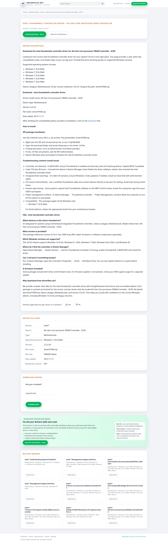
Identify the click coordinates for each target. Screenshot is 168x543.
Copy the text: (31, 393)
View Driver (30, 475)
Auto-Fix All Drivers (58, 34)
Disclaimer (24, 537)
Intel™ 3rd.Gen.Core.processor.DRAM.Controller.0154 (83, 485)
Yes (68, 305)
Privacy (31, 537)
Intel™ (46, 325)
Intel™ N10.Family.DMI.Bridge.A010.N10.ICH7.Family (125, 485)
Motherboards (34, 12)
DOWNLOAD (33, 404)
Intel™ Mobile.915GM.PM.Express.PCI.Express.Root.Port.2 (83, 510)
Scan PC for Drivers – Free (35, 442)
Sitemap (53, 537)
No (78, 305)
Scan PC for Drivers (139, 3)
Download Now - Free (34, 34)
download (92, 121)
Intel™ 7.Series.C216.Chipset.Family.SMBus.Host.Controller (42, 510)
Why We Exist (118, 3)
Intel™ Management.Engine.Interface (81, 459)
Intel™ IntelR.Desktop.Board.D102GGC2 (40, 459)
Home (25, 12)
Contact (127, 3)
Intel (42, 12)
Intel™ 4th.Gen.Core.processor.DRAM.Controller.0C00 (125, 510)
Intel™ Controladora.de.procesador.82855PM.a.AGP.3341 (125, 461)
